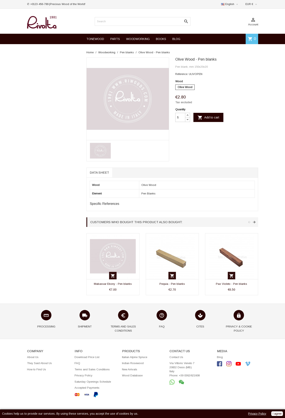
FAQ (77, 363)
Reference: (181, 74)
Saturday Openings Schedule (93, 381)
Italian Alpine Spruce (134, 357)
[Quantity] (180, 117)
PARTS (115, 39)
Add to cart (208, 117)
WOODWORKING (138, 39)
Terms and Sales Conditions (92, 369)
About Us (33, 357)
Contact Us (176, 357)
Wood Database (132, 375)
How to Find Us (36, 369)
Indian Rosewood (133, 363)
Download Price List (87, 357)
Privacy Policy (83, 375)
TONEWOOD (95, 39)
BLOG (176, 39)
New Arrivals (129, 369)
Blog (220, 357)
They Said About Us (39, 363)
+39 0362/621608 (189, 375)
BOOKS (161, 39)
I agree (277, 413)
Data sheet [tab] (99, 172)
